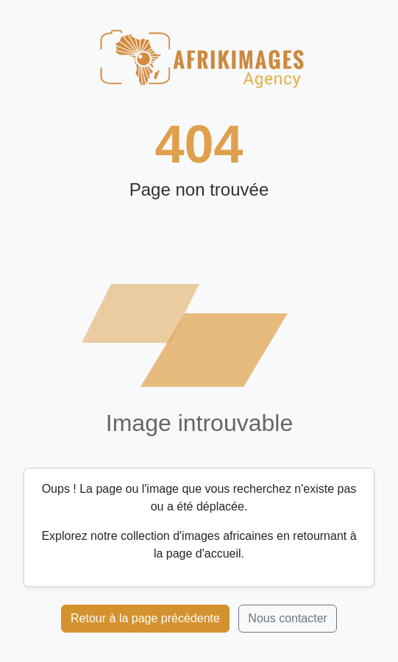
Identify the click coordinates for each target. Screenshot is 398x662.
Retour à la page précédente (145, 618)
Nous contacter (287, 618)
